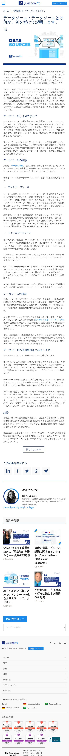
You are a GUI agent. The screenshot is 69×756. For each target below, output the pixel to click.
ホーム (6, 11)
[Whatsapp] (36, 471)
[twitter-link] (55, 643)
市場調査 (17, 11)
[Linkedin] (8, 471)
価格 (5, 674)
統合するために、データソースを (49, 320)
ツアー (6, 657)
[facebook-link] (50, 643)
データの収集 (17, 165)
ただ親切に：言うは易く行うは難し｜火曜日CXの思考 (47, 593)
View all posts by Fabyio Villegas (18, 507)
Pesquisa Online (53, 704)
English (4, 704)
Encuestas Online (31, 704)
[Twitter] (27, 471)
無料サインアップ (59, 3)
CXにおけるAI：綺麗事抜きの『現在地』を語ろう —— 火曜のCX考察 (16, 551)
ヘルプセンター (9, 648)
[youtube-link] (65, 643)
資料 (5, 668)
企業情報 (7, 691)
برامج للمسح (29, 708)
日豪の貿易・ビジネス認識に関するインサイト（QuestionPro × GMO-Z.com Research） (47, 555)
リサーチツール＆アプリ (35, 11)
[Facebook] (17, 471)
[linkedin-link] (60, 643)
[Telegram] (46, 471)
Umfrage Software (10, 708)
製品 (5, 663)
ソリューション (9, 685)
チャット (23, 648)
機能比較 (7, 680)
